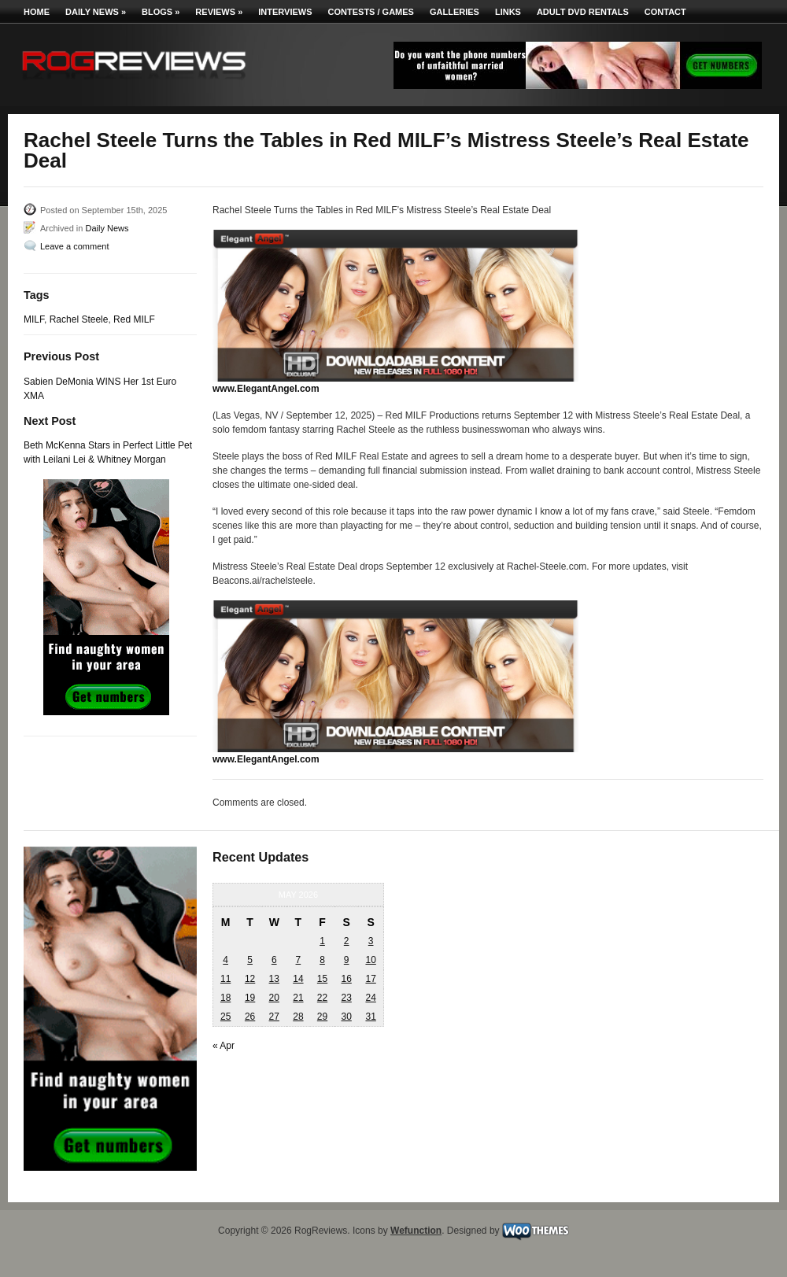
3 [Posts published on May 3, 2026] (371, 941)
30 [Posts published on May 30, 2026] (346, 1016)
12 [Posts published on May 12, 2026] (250, 978)
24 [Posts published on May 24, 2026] (370, 997)
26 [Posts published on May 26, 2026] (250, 1016)
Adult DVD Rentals (583, 12)
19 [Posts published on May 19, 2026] (250, 997)
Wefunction (416, 1230)
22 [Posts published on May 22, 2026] (322, 997)
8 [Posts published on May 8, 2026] (322, 959)
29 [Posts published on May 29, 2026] (322, 1016)
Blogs (160, 12)
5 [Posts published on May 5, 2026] (250, 959)
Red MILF (134, 319)
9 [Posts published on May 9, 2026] (346, 959)
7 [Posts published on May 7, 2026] (298, 959)
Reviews (218, 12)
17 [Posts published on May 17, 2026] (370, 978)
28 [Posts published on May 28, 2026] (298, 1016)
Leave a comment (74, 246)
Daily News (95, 12)
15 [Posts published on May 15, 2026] (322, 978)
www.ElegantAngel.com (266, 388)
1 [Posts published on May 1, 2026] (322, 941)
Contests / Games (371, 12)
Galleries (454, 12)
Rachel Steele (79, 319)
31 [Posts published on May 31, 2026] (370, 1016)
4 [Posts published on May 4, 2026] (225, 959)
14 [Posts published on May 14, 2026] (298, 978)
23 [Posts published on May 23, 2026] (346, 997)
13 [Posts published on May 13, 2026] (274, 978)
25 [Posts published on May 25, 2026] (225, 1016)
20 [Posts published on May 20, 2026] (274, 997)
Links (508, 12)
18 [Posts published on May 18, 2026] (225, 997)
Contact (665, 12)
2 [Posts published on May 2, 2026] (346, 941)
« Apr (223, 1045)
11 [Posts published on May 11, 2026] (225, 978)
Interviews (285, 12)
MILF (34, 319)
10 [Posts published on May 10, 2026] (370, 959)
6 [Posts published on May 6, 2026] (274, 959)
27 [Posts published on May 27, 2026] (274, 1016)
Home (37, 12)
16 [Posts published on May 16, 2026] (346, 978)
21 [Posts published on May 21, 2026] (298, 997)
